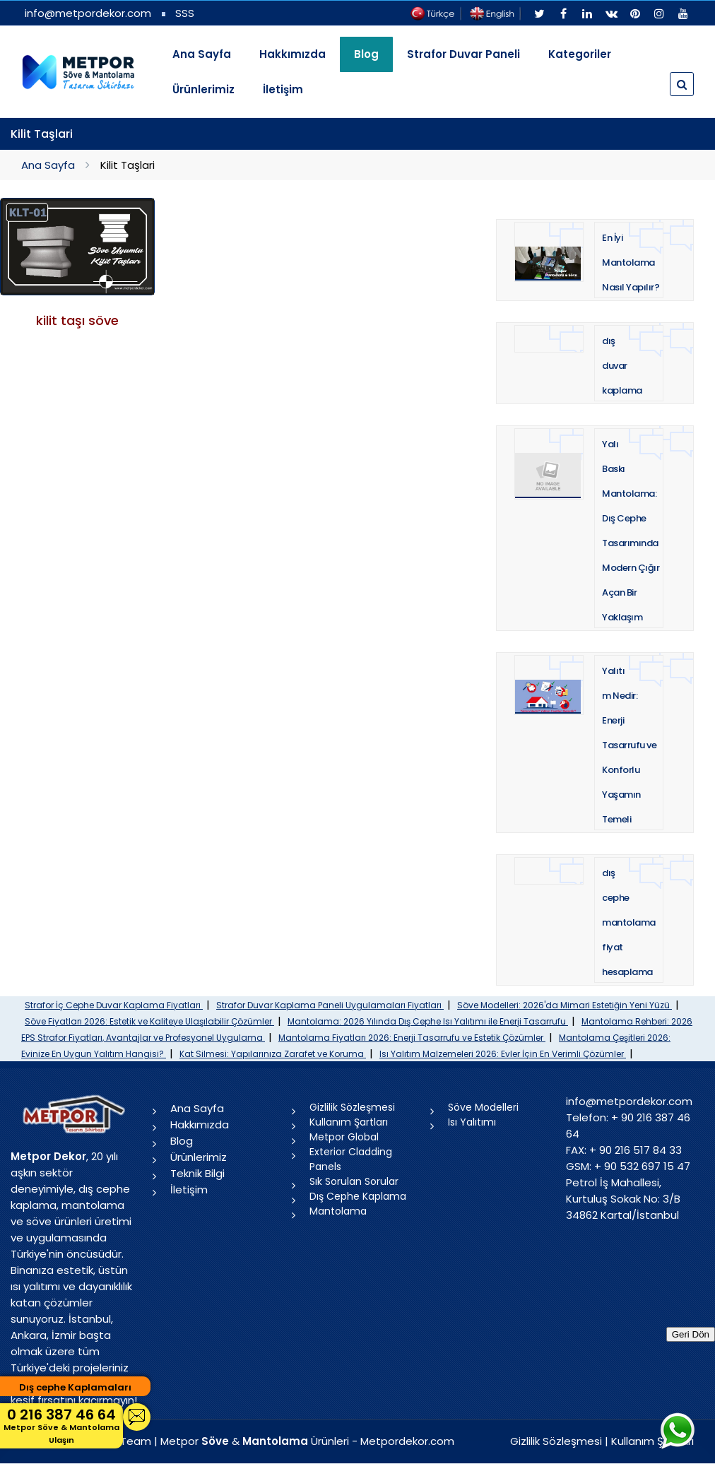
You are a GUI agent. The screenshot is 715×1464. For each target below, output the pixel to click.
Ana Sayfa (201, 54)
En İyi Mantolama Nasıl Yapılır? (630, 262)
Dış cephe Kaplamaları (75, 1387)
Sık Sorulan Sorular (353, 1181)
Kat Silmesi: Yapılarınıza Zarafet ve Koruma (272, 1054)
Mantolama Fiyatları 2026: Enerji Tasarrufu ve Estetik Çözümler (411, 1038)
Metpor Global (344, 1137)
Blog (181, 1140)
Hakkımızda (292, 54)
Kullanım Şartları (348, 1122)
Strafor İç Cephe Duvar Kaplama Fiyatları (114, 1005)
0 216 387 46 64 (61, 1425)
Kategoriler (579, 54)
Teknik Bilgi (197, 1173)
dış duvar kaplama (622, 365)
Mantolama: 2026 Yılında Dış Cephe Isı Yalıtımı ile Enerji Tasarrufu (428, 1021)
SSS (184, 13)
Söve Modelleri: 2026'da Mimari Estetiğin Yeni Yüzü (564, 1005)
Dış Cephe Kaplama (357, 1196)
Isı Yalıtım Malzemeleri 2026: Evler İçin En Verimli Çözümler (502, 1054)
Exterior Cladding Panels (350, 1159)
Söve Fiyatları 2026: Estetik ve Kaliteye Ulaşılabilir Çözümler (149, 1021)
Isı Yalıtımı (472, 1122)
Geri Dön (690, 1334)
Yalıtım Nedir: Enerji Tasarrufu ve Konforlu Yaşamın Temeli (629, 745)
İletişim (283, 89)
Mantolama (338, 1211)
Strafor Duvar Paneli (463, 54)
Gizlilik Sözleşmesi (352, 1107)
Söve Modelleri (483, 1107)
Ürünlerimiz (203, 89)
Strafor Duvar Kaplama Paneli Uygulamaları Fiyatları (330, 1005)
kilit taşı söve (77, 320)
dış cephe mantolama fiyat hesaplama (629, 922)
